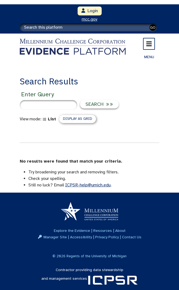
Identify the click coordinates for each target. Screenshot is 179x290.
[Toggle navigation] (149, 44)
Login (89, 11)
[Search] (88, 27)
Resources (102, 230)
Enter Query (37, 94)
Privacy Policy (107, 237)
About (120, 230)
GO (152, 27)
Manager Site (55, 237)
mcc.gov (89, 19)
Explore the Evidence (72, 230)
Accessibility (81, 237)
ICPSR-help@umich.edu (88, 185)
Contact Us (131, 237)
